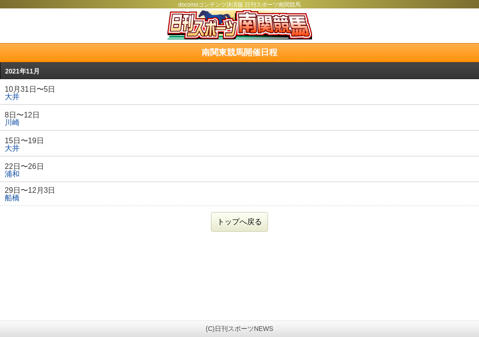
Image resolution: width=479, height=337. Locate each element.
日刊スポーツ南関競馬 (239, 24)
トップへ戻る (239, 222)
